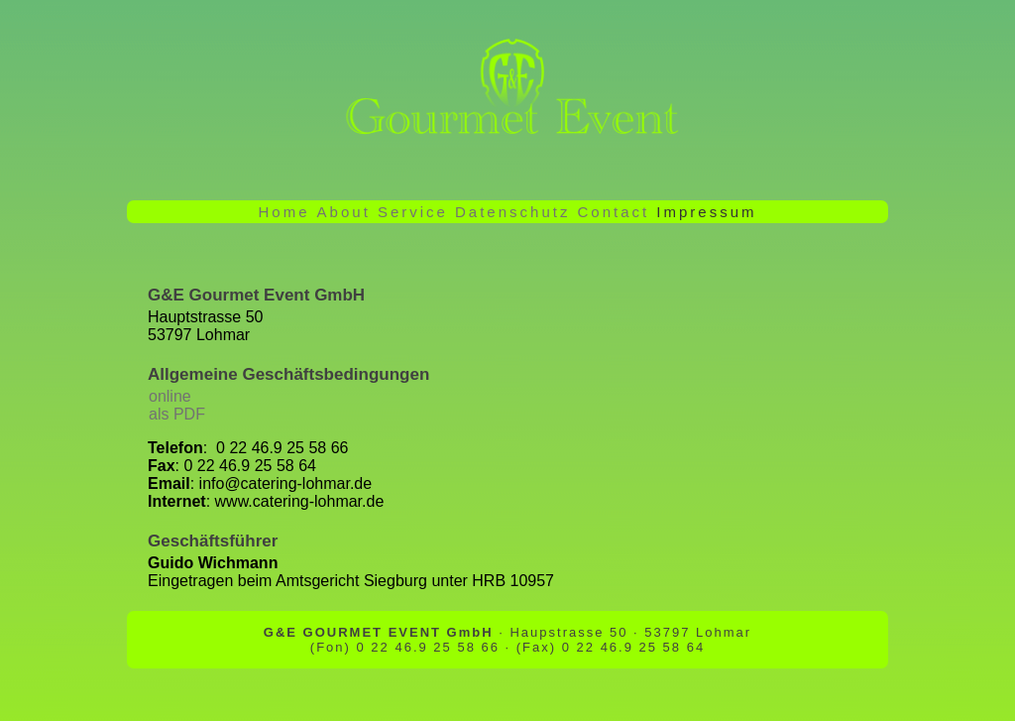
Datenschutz (512, 211)
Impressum (706, 211)
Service (413, 211)
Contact (614, 211)
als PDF (177, 414)
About (344, 211)
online (170, 396)
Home (284, 211)
